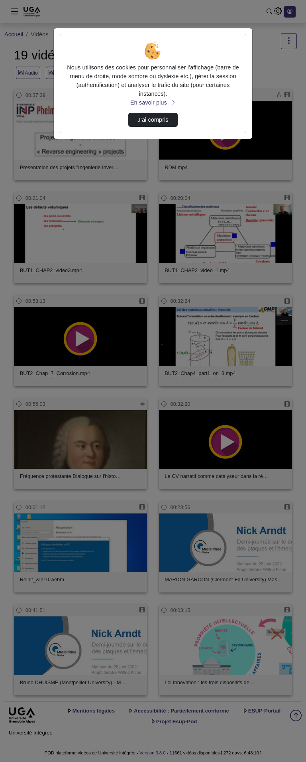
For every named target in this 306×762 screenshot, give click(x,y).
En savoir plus (153, 102)
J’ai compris (152, 119)
